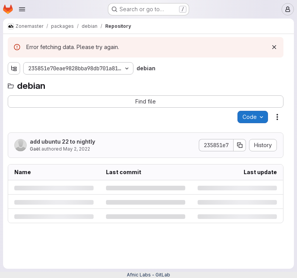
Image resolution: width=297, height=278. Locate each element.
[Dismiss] (274, 47)
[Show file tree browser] (14, 68)
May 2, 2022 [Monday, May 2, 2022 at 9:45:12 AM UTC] (76, 149)
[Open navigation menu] (22, 9)
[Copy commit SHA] (240, 145)
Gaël (35, 149)
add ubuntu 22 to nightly (62, 141)
